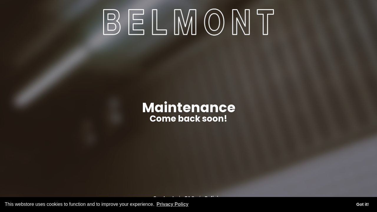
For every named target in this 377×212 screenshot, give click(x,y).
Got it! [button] (362, 204)
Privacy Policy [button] (172, 204)
